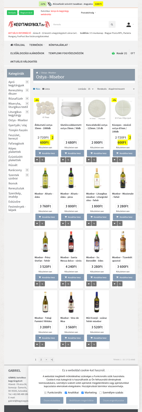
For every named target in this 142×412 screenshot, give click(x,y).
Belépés (12, 12)
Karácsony (15, 170)
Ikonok (12, 183)
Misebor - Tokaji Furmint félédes (43, 319)
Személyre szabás (111, 392)
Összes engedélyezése (113, 400)
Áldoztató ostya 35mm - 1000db (43, 126)
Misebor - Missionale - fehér (123, 195)
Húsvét (12, 165)
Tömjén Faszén (18, 130)
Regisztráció (26, 12)
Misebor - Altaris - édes (44, 195)
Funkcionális (53, 392)
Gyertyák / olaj (17, 125)
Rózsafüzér (15, 98)
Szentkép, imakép (14, 195)
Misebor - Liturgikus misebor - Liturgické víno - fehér (97, 197)
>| (52, 359)
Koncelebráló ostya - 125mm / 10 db (96, 126)
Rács (36, 88)
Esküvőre (14, 202)
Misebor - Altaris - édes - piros (69, 195)
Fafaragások (16, 143)
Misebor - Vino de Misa (69, 319)
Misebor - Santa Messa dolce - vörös (71, 259)
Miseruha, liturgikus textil (18, 105)
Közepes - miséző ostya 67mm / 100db (121, 128)
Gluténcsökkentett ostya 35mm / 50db (71, 126)
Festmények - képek (17, 208)
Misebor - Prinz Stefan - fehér (42, 259)
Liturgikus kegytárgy (14, 113)
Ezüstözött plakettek (15, 158)
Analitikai (72, 392)
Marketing (89, 392)
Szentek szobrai (13, 176)
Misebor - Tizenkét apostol (122, 259)
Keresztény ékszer (15, 91)
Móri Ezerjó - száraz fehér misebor (96, 319)
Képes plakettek (14, 150)
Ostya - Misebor (48, 72)
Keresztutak (16, 188)
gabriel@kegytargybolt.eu (20, 400)
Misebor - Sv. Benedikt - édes (94, 259)
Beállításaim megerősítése (81, 400)
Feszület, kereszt (14, 136)
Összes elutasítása (52, 400)
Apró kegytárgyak (16, 83)
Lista (46, 88)
